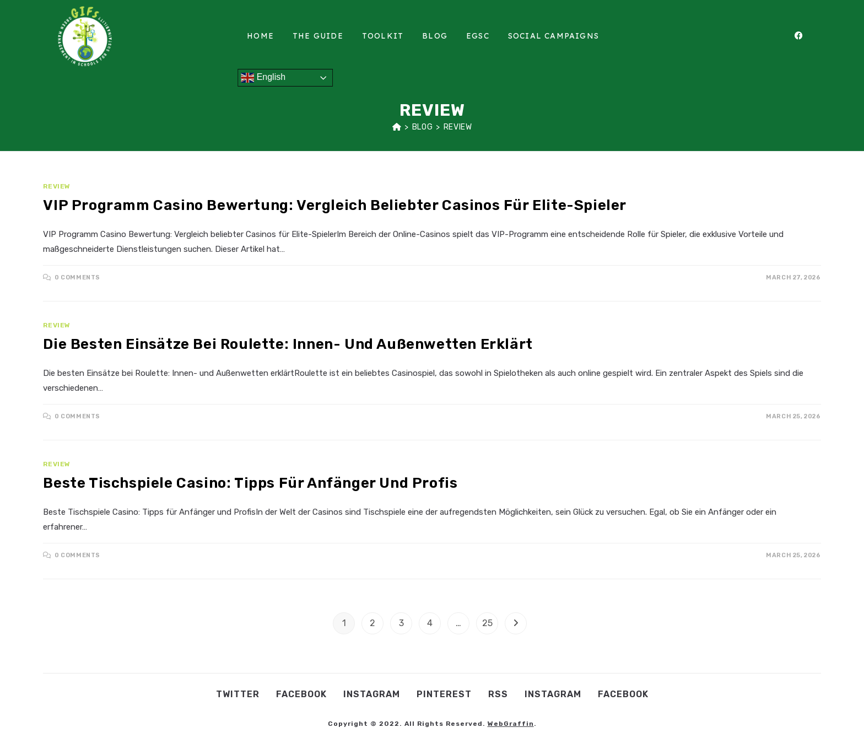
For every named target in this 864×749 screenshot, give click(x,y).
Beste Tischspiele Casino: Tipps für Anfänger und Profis (250, 483)
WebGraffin (511, 724)
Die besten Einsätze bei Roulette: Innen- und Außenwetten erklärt (287, 344)
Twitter (238, 694)
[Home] (397, 127)
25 (487, 623)
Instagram (371, 694)
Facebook (301, 694)
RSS (498, 694)
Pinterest (444, 694)
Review (458, 127)
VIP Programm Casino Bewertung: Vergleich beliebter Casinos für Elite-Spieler (335, 205)
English (263, 77)
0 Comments (77, 277)
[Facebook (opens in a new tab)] (804, 35)
